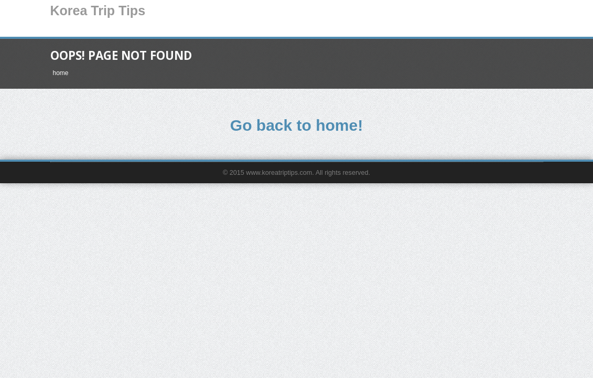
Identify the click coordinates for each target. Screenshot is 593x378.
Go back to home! (296, 125)
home (61, 73)
